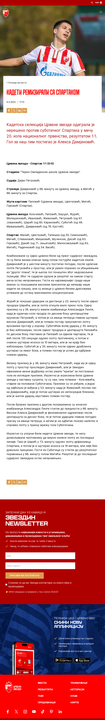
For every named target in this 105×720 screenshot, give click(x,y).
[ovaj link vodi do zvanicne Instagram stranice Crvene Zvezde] (25, 711)
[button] (101, 12)
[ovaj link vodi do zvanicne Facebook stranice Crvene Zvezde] (7, 711)
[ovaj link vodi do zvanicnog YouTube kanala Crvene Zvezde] (34, 711)
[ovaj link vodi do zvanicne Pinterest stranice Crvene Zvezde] (51, 711)
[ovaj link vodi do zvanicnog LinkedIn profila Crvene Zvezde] (60, 711)
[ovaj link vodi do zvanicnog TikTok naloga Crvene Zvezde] (42, 711)
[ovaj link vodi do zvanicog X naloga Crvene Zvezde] (16, 711)
